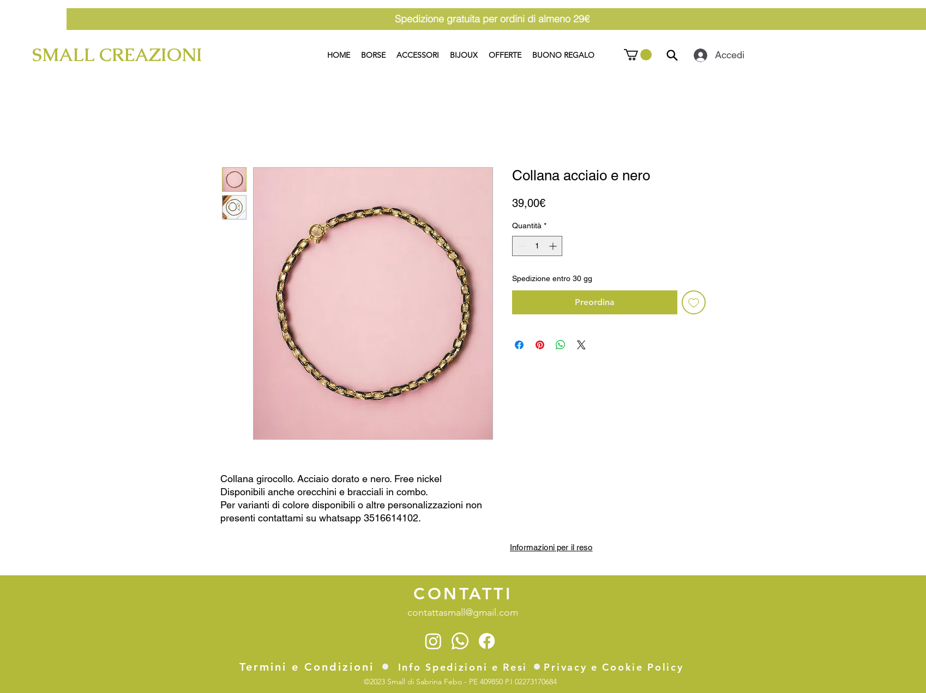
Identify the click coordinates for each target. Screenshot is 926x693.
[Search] (672, 55)
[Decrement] (520, 246)
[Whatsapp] (460, 641)
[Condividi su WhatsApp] (560, 344)
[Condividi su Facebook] (519, 344)
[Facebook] (486, 641)
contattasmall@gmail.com (462, 612)
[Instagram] (433, 641)
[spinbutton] (537, 246)
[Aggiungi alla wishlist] (694, 302)
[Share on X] (581, 344)
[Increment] (554, 246)
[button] (638, 54)
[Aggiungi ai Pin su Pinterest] (539, 344)
